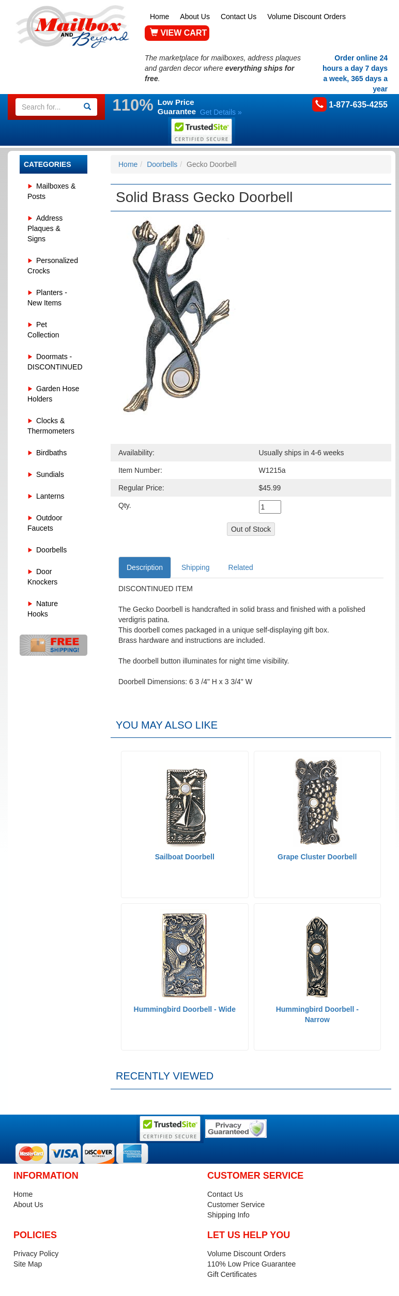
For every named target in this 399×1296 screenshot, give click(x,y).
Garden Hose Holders (53, 393)
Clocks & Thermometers (50, 425)
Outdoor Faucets (45, 523)
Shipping (195, 567)
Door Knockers (42, 576)
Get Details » (221, 112)
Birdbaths (51, 453)
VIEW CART (178, 32)
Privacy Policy (35, 1253)
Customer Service (236, 1204)
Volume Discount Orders (306, 16)
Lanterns (50, 496)
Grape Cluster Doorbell (317, 857)
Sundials (50, 474)
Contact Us (238, 16)
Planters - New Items (47, 297)
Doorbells (51, 550)
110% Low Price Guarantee (251, 1264)
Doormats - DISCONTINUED (55, 361)
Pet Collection (43, 329)
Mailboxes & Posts (51, 191)
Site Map (27, 1264)
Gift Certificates (232, 1274)
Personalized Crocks (52, 265)
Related (240, 567)
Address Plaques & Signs (45, 228)
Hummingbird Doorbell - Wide (185, 1009)
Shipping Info (228, 1215)
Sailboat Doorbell (184, 857)
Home (159, 16)
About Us (195, 16)
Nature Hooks (42, 608)
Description (145, 567)
